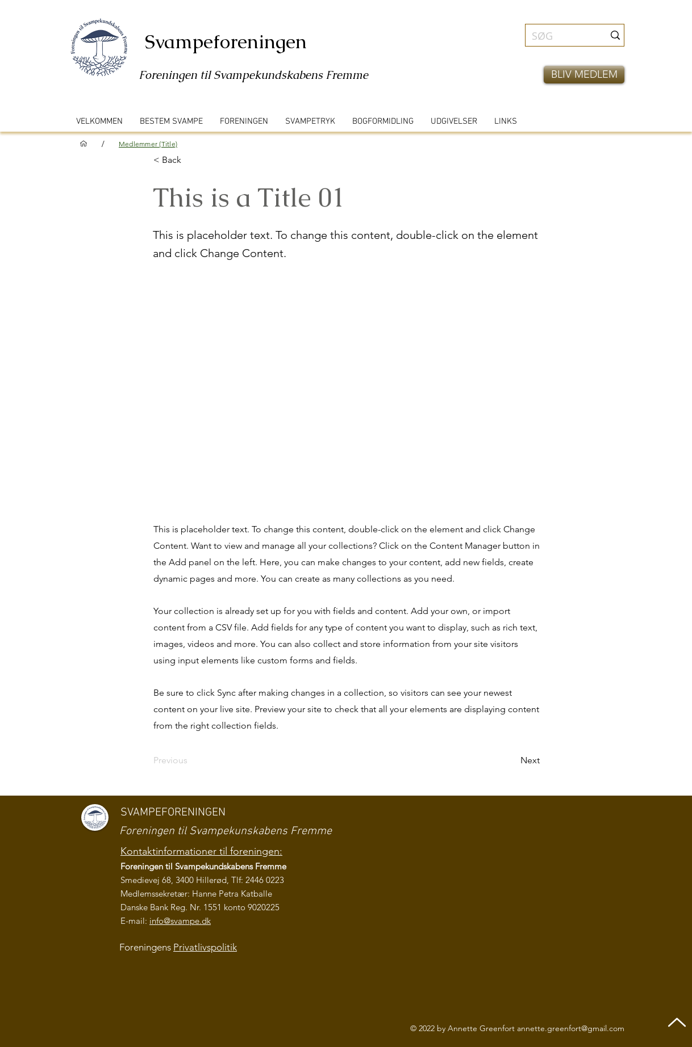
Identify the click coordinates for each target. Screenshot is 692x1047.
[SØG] (559, 36)
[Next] (511, 760)
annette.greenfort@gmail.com (570, 1028)
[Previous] (190, 760)
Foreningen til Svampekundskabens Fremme (253, 75)
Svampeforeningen (226, 41)
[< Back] (190, 160)
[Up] (677, 1022)
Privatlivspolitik (205, 947)
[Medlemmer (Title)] (148, 143)
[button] (584, 74)
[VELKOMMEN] (83, 143)
